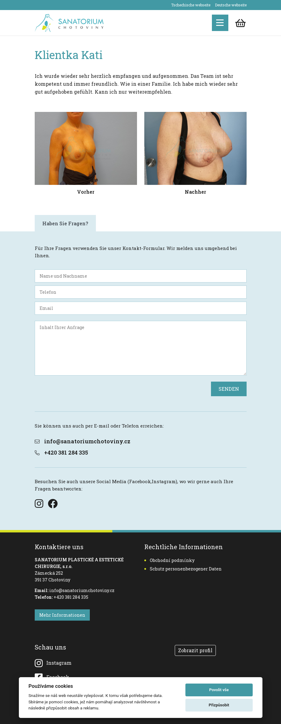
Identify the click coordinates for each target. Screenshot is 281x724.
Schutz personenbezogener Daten (183, 569)
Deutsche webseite (231, 4)
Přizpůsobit (219, 705)
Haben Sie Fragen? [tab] (65, 223)
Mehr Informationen (62, 615)
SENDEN (229, 389)
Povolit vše (219, 690)
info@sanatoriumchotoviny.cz (82, 441)
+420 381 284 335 (61, 452)
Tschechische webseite (190, 4)
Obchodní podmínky (169, 560)
